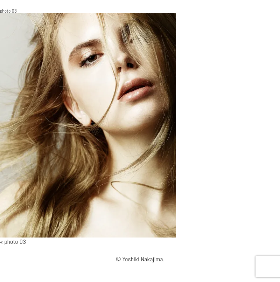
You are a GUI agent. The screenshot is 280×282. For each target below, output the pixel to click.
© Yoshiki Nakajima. (140, 259)
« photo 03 (13, 242)
